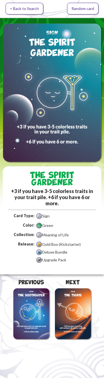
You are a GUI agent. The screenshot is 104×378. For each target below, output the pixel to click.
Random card (83, 8)
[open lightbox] (52, 92)
